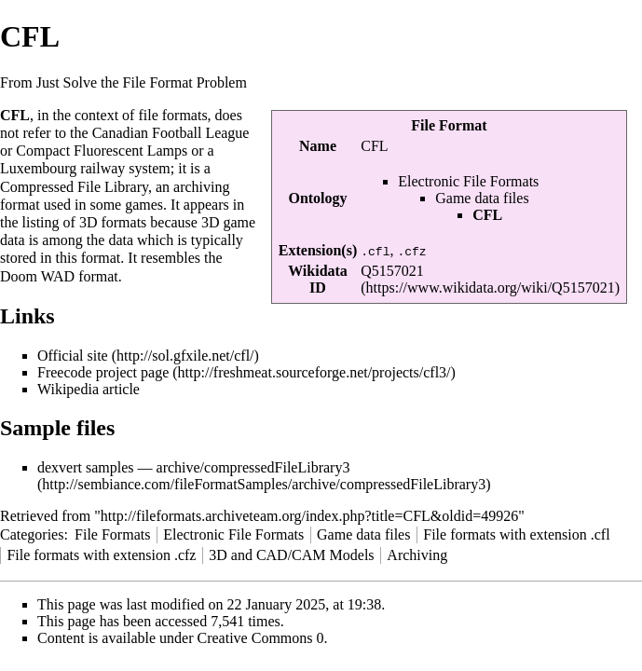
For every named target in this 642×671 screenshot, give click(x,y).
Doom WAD (37, 276)
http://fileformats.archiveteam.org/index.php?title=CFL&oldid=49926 (309, 516)
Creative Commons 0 (261, 638)
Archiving (417, 555)
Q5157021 (392, 271)
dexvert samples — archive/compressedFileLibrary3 (193, 467)
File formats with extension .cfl (516, 534)
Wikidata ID (318, 279)
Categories (31, 534)
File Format (448, 125)
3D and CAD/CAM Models (291, 555)
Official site (72, 355)
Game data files (481, 198)
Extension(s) (318, 250)
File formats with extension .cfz (101, 555)
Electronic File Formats (468, 181)
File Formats (112, 534)
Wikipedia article (88, 389)
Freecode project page (103, 372)
